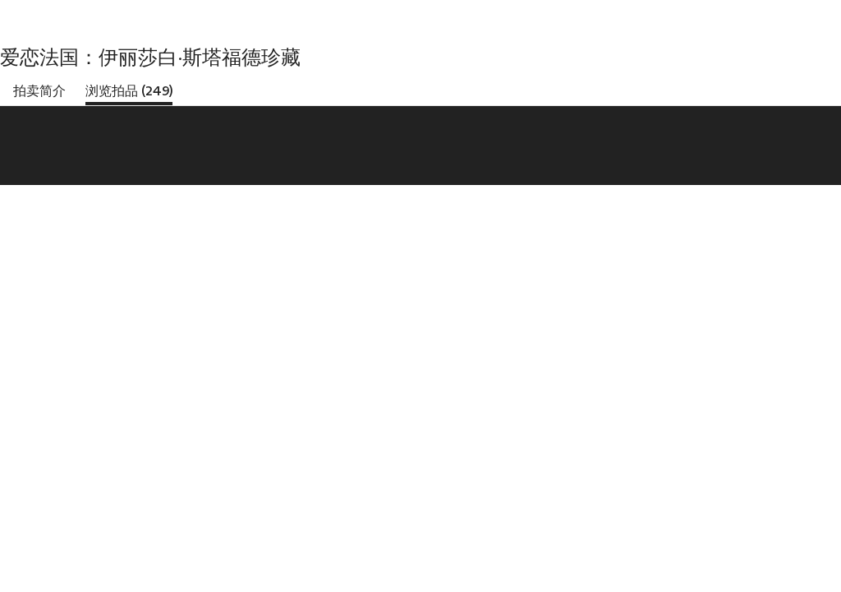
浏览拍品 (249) (128, 91)
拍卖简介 (39, 91)
